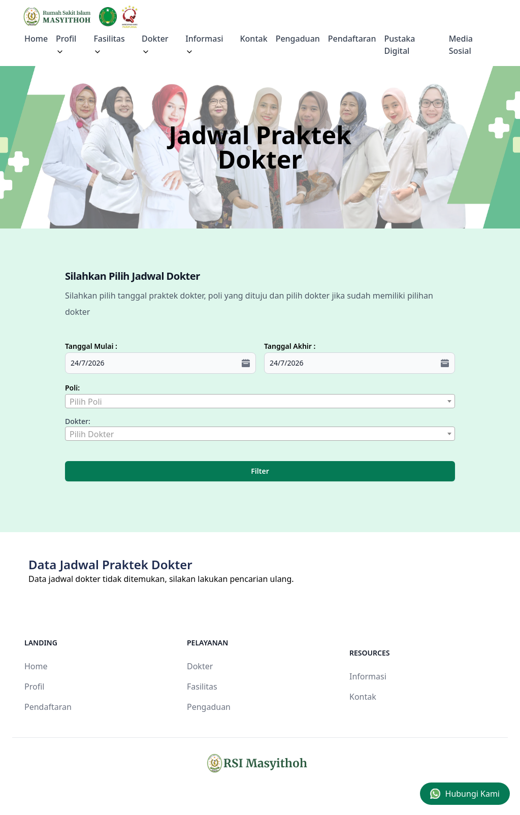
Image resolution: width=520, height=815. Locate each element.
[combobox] (260, 401)
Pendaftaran (352, 38)
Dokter (155, 44)
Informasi (204, 44)
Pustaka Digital (399, 44)
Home (36, 38)
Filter (260, 471)
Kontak (253, 38)
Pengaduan (298, 38)
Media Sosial (461, 44)
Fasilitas (108, 44)
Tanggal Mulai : (91, 346)
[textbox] (260, 402)
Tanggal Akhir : (289, 346)
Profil (34, 686)
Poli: (72, 388)
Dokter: (77, 421)
